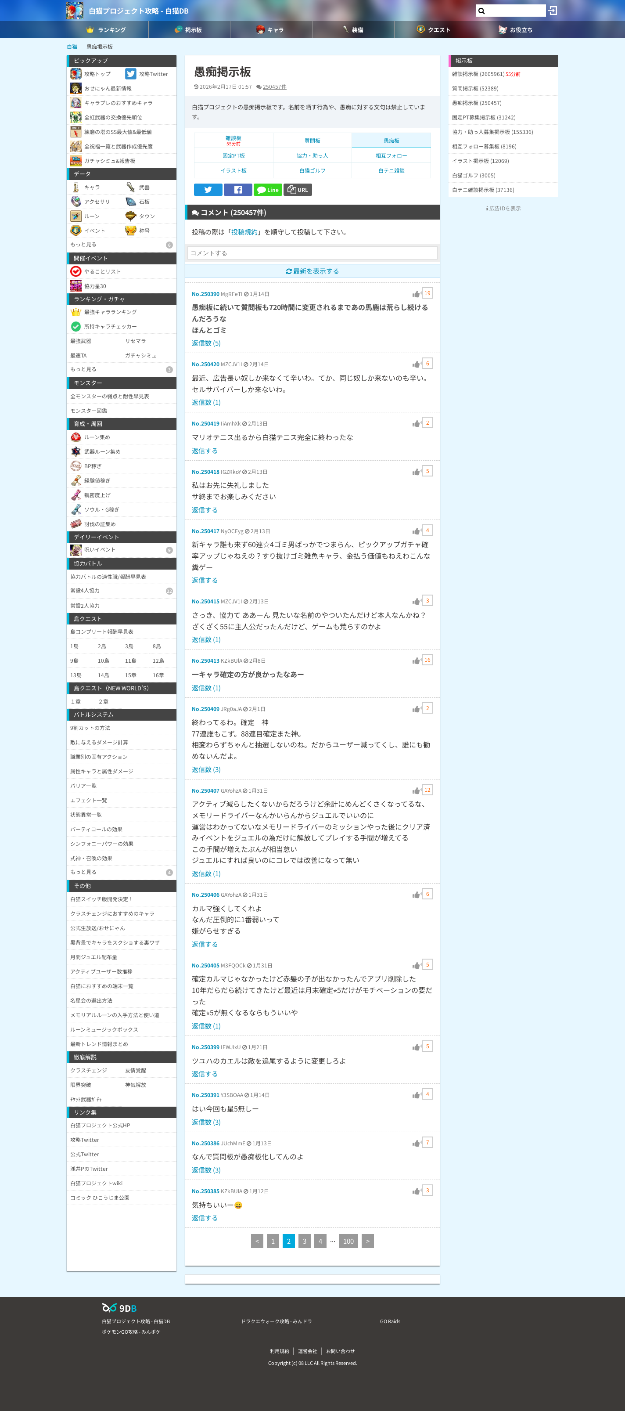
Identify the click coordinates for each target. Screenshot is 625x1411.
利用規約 (279, 1350)
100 (348, 1240)
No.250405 (205, 965)
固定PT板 (234, 155)
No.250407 (205, 790)
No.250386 (205, 1143)
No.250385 (205, 1190)
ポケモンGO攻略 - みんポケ (131, 1331)
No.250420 (205, 364)
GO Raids (390, 1320)
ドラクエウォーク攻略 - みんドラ (276, 1320)
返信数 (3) (206, 769)
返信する (205, 450)
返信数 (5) (206, 342)
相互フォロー (391, 155)
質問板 (312, 140)
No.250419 (205, 423)
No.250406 (205, 894)
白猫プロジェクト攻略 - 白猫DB (139, 10)
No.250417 (205, 530)
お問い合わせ (340, 1350)
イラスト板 (233, 170)
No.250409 (205, 708)
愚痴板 (391, 140)
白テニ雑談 (391, 170)
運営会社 (307, 1350)
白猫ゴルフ (312, 170)
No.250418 (205, 471)
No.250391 (205, 1094)
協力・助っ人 (312, 155)
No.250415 (205, 601)
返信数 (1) (206, 402)
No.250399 (205, 1046)
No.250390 (205, 293)
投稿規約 (244, 231)
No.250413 (205, 660)
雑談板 (233, 140)
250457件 (275, 86)
